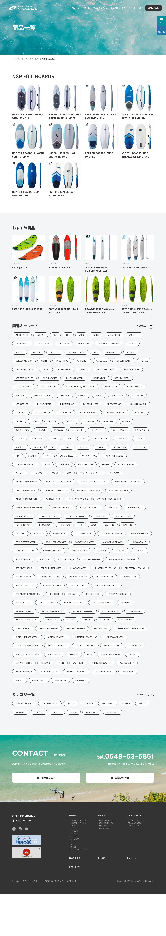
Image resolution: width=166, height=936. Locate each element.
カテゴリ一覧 (31, 58)
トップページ (18, 58)
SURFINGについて (106, 865)
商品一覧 (72, 8)
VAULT (72, 883)
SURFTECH (74, 870)
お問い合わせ (153, 8)
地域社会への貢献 (134, 865)
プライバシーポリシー (31, 923)
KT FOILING (74, 881)
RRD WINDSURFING (78, 865)
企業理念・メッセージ (136, 862)
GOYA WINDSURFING (78, 862)
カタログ (161, 20)
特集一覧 (84, 8)
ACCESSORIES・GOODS (79, 891)
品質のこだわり (134, 867)
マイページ (125, 8)
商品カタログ (46, 819)
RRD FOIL (74, 867)
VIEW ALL (145, 326)
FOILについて (104, 870)
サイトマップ (71, 923)
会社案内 (113, 8)
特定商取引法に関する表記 (53, 923)
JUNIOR (73, 888)
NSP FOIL (74, 878)
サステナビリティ (98, 8)
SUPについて (104, 867)
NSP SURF (74, 873)
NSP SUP (73, 875)
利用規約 (15, 923)
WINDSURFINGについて (108, 862)
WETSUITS (74, 886)
